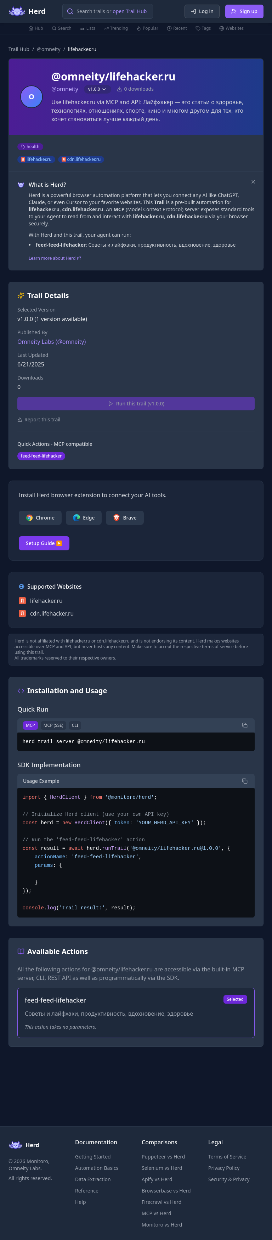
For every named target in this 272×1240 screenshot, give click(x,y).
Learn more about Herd (55, 258)
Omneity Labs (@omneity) (51, 342)
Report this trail (38, 419)
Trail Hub (18, 49)
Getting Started (93, 1156)
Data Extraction (93, 1179)
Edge (84, 517)
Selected (235, 999)
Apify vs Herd (157, 1179)
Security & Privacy (229, 1179)
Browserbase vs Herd (166, 1190)
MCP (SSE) (53, 725)
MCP (30, 725)
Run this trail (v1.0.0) (136, 403)
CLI (75, 725)
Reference (86, 1190)
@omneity (49, 49)
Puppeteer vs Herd (163, 1156)
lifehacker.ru (36, 159)
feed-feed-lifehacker (41, 456)
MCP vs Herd (156, 1213)
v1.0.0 (97, 89)
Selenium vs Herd (162, 1168)
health (30, 147)
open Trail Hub (130, 11)
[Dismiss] (253, 182)
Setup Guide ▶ (44, 543)
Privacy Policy (223, 1168)
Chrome (40, 517)
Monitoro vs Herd (162, 1224)
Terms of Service (227, 1156)
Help (80, 1202)
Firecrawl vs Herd (161, 1202)
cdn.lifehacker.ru (81, 159)
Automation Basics (96, 1168)
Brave (124, 517)
